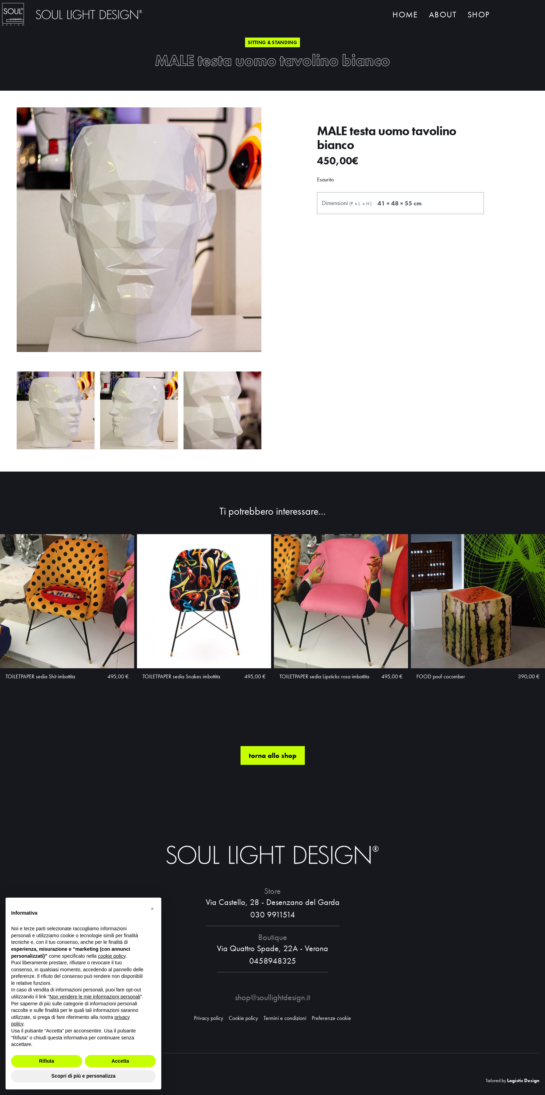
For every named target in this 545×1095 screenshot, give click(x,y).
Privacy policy (208, 1018)
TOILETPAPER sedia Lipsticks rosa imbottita (324, 702)
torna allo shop (272, 781)
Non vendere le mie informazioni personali (94, 996)
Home (405, 16)
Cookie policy (243, 1018)
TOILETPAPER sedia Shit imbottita (40, 702)
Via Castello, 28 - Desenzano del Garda (273, 902)
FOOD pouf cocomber (440, 702)
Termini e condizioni (284, 1018)
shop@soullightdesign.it (272, 997)
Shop (478, 16)
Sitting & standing (272, 42)
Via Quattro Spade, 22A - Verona (272, 948)
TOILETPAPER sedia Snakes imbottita (181, 702)
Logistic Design (523, 1080)
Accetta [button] (120, 1061)
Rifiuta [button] (46, 1061)
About (442, 16)
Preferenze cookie (331, 1018)
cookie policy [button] (111, 956)
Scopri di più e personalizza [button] (83, 1076)
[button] (152, 908)
